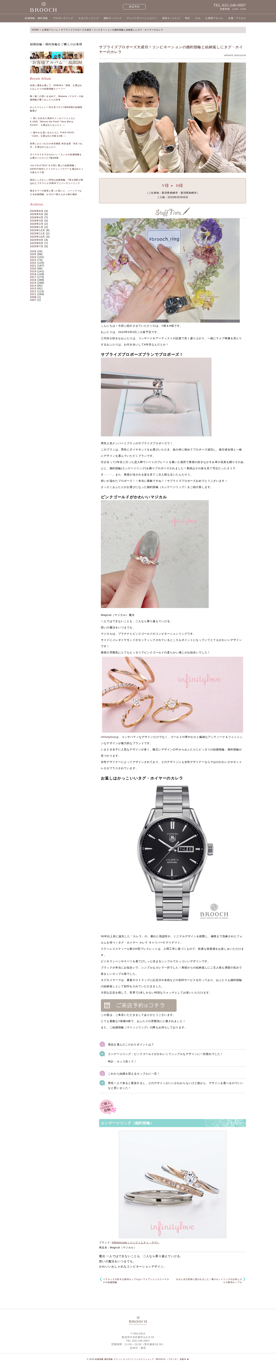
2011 (33, 294)
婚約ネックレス (113, 18)
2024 (33, 257)
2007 (33, 299)
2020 (33, 268)
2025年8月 (36, 243)
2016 (33, 279)
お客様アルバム (214, 18)
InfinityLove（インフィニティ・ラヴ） (136, 1242)
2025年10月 (37, 236)
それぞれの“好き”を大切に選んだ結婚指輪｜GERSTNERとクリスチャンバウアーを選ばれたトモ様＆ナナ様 (57, 168)
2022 (33, 262)
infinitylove (108, 736)
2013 (33, 288)
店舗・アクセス (237, 18)
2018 (33, 274)
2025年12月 (37, 230)
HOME (35, 30)
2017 (33, 277)
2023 (33, 259)
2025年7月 (36, 246)
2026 (33, 251)
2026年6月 (36, 211)
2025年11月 (37, 233)
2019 (33, 271)
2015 (33, 282)
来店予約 (134, 6)
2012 (33, 291)
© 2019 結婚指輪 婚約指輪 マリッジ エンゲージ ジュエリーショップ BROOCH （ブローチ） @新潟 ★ (138, 1359)
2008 (33, 297)
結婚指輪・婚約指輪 (36, 18)
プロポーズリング (63, 18)
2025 (33, 254)
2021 (33, 265)
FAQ (197, 18)
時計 (187, 18)
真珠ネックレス (171, 18)
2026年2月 (36, 223)
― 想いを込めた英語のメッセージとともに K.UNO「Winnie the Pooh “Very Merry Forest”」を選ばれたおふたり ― (53, 121)
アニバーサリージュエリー (142, 18)
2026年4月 (36, 217)
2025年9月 (36, 239)
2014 (33, 285)
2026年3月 (36, 220)
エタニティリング (88, 18)
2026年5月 (36, 214)
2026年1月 (36, 227)
